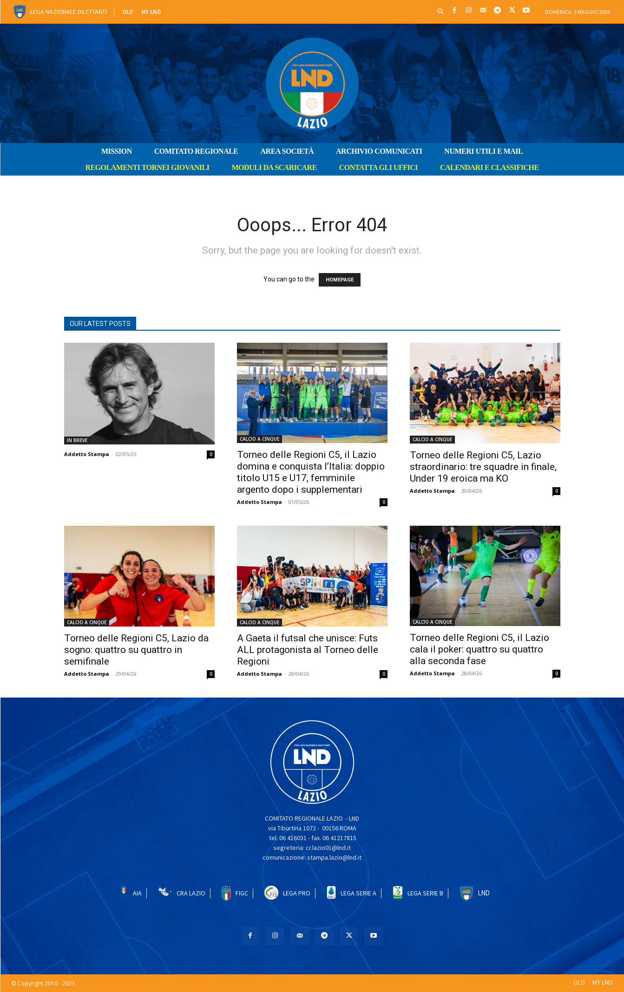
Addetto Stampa (86, 453)
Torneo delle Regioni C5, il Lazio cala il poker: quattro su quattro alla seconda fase (479, 649)
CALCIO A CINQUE (259, 439)
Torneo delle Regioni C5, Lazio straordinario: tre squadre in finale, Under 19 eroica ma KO (483, 467)
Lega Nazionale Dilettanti (68, 11)
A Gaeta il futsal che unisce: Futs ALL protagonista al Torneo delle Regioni (307, 650)
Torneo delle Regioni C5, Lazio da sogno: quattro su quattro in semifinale (136, 650)
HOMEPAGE (340, 280)
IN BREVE (77, 440)
